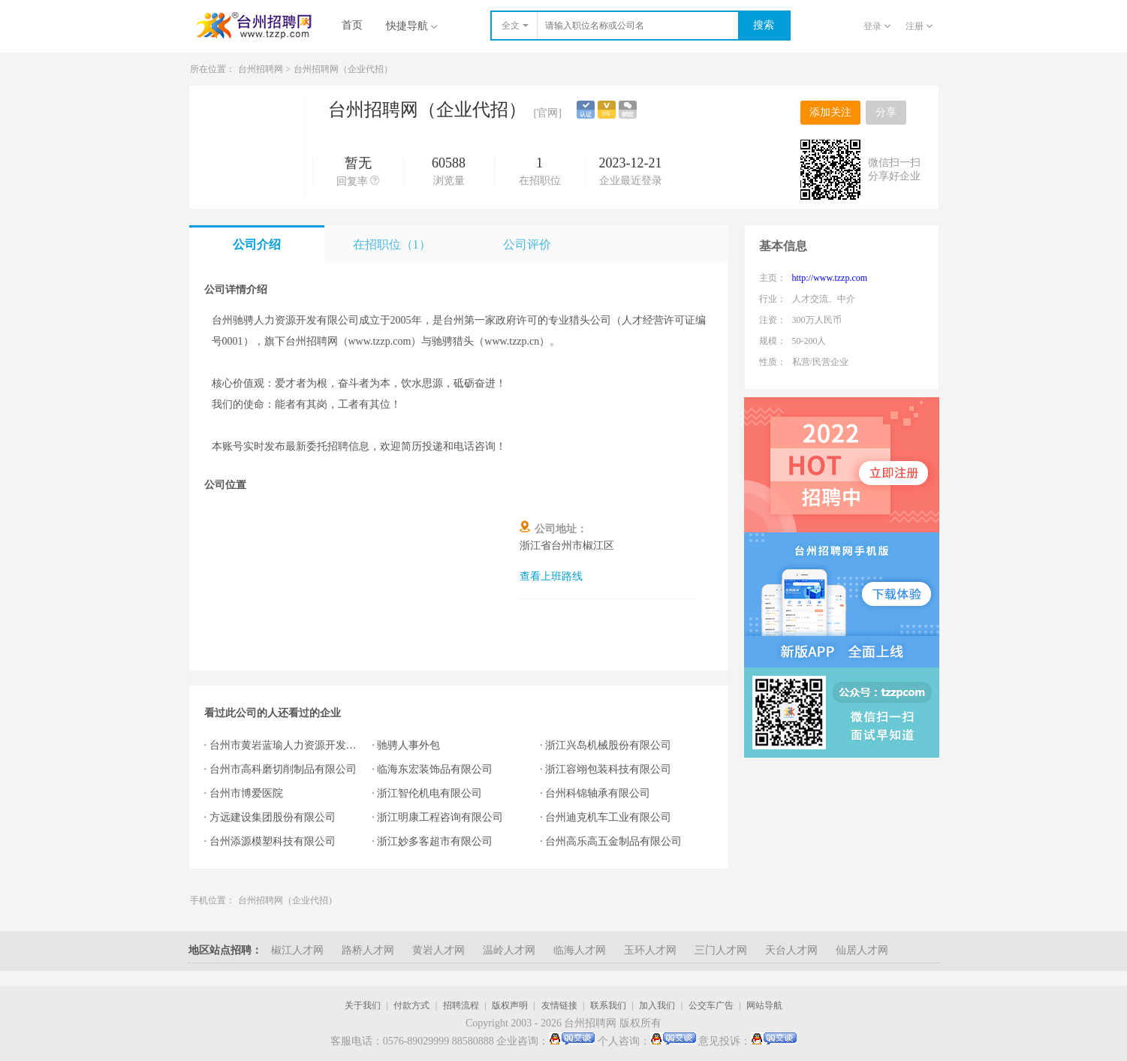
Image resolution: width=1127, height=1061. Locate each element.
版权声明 (510, 1005)
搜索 (763, 25)
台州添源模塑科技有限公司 (272, 841)
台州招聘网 (260, 69)
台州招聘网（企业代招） (343, 69)
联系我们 (608, 1005)
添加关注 (830, 112)
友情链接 (559, 1005)
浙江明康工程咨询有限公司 (440, 817)
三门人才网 (721, 950)
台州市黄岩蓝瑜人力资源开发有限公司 (283, 745)
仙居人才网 (862, 950)
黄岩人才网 (438, 950)
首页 (352, 25)
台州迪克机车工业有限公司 (608, 817)
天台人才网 (791, 950)
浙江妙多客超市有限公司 (435, 841)
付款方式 (411, 1005)
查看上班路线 (551, 576)
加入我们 (657, 1005)
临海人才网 (579, 950)
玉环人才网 (650, 950)
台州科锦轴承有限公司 (597, 793)
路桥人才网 (368, 950)
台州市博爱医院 (246, 793)
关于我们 (363, 1005)
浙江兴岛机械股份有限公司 (608, 745)
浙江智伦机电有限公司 (429, 793)
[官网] (548, 113)
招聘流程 (461, 1005)
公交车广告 (711, 1005)
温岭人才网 (509, 950)
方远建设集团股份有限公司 (272, 817)
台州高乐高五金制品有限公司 (613, 841)
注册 (919, 26)
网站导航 (764, 1005)
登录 (876, 26)
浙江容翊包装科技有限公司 (608, 769)
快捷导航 (411, 26)
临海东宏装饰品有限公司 (435, 769)
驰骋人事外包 (408, 745)
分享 (885, 112)
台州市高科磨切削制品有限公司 (283, 769)
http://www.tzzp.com (830, 278)
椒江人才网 (297, 950)
